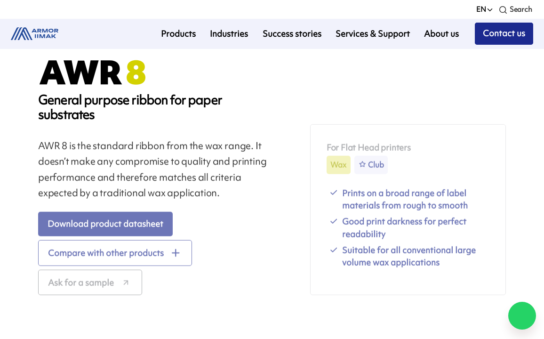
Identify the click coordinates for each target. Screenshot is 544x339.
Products (178, 34)
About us (441, 34)
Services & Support (373, 34)
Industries (229, 34)
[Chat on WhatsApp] (522, 316)
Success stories (292, 34)
